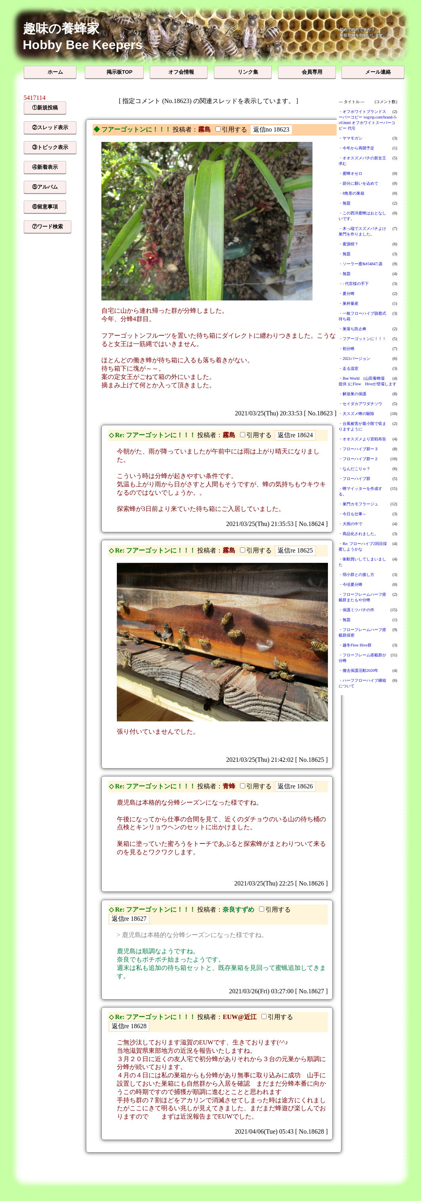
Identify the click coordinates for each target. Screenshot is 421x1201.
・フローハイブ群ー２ (358, 459)
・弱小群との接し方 (356, 574)
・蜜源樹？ (348, 244)
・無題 (345, 203)
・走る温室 (348, 368)
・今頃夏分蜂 (350, 584)
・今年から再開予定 (356, 148)
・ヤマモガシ (350, 138)
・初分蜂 (346, 348)
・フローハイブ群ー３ (358, 449)
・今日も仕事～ (352, 514)
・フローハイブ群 (354, 478)
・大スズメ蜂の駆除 (356, 413)
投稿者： (185, 129)
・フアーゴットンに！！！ (362, 339)
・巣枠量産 (348, 303)
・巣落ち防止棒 (352, 329)
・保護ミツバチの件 (356, 610)
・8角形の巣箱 (351, 193)
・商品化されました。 (358, 534)
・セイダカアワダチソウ (360, 404)
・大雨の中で (350, 524)
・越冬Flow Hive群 (355, 645)
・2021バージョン (354, 358)
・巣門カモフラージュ (358, 504)
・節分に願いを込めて (358, 183)
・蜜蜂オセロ (350, 173)
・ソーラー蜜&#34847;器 (361, 264)
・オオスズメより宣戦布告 (362, 439)
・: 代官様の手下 (353, 283)
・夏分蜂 (346, 293)
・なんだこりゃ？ (354, 469)
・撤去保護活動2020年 (358, 670)
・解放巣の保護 (352, 394)
